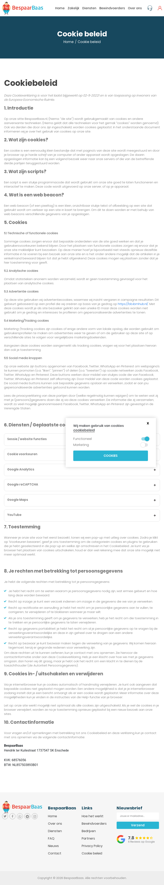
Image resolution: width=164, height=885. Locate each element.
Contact (54, 853)
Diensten (89, 8)
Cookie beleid (92, 853)
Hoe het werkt (92, 816)
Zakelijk (73, 8)
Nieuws (53, 846)
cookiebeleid (84, 430)
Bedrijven (89, 831)
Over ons (135, 8)
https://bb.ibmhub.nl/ (133, 304)
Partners (88, 838)
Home (60, 8)
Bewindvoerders (112, 8)
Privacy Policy (92, 846)
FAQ (51, 838)
